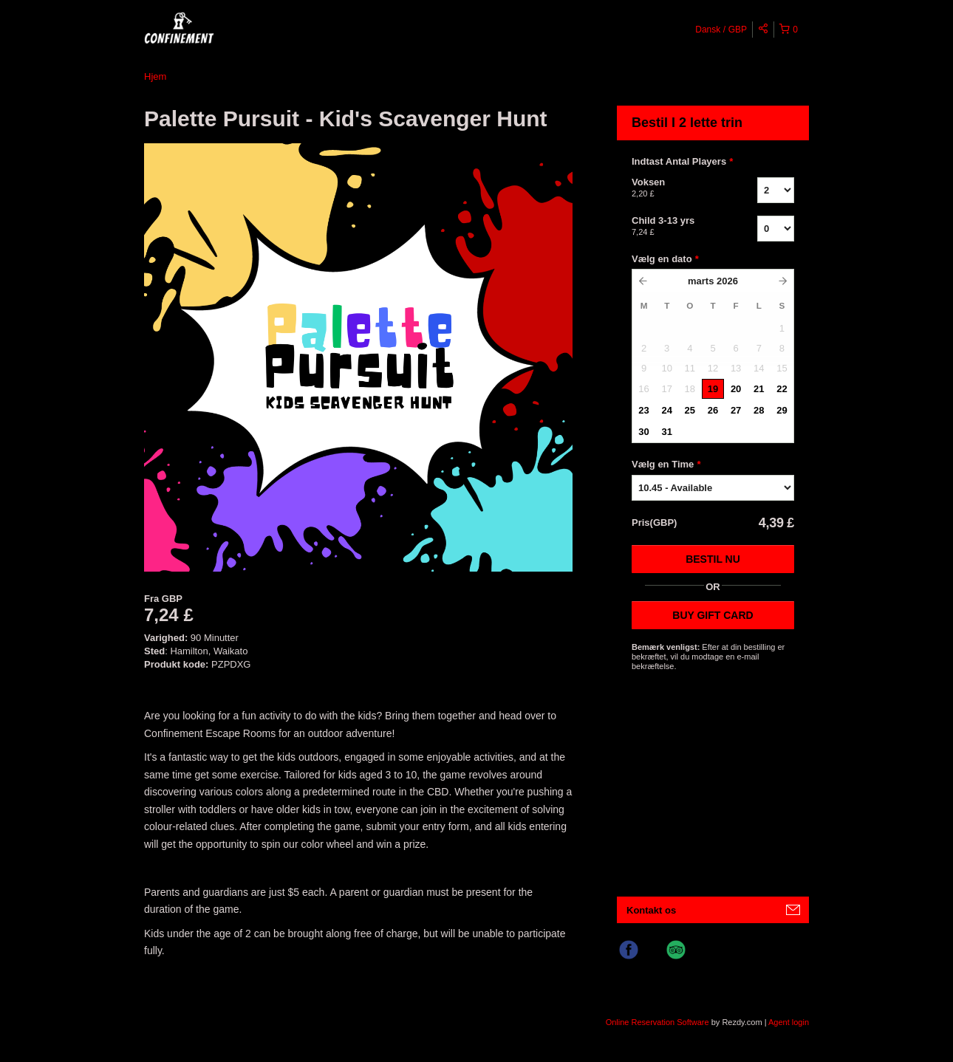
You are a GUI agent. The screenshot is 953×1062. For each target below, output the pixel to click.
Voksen (676, 188)
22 (781, 388)
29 (781, 410)
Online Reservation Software (657, 1022)
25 (690, 410)
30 (643, 431)
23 (643, 410)
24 (666, 410)
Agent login (788, 1022)
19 (713, 388)
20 (736, 388)
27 (736, 410)
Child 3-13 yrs (676, 227)
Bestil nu (713, 559)
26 (713, 410)
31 (666, 431)
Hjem (155, 76)
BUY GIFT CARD (712, 615)
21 (759, 388)
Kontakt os (651, 910)
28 (759, 410)
